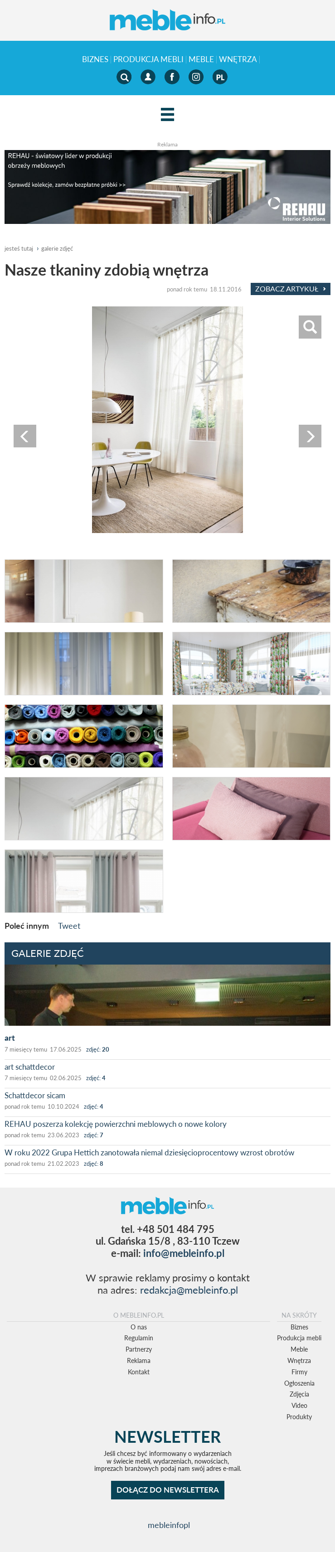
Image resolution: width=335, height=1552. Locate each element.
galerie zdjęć (57, 248)
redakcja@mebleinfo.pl (189, 1290)
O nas (139, 1327)
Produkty (299, 1417)
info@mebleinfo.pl (183, 1253)
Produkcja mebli (148, 59)
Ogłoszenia (299, 1383)
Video (299, 1405)
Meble (201, 59)
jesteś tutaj (19, 248)
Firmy (299, 1372)
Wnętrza (238, 59)
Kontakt (139, 1372)
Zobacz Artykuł (290, 289)
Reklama (139, 1360)
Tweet (69, 926)
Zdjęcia (299, 1394)
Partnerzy (139, 1349)
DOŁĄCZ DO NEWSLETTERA (168, 1489)
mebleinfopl (169, 1525)
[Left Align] (167, 115)
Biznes (95, 59)
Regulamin (138, 1338)
